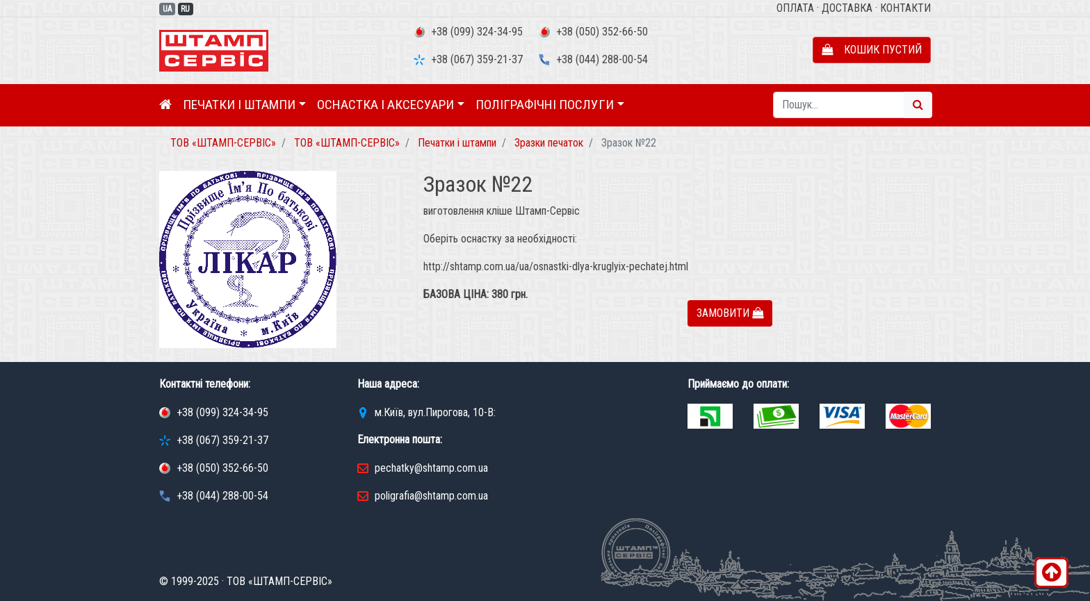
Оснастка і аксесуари (385, 105)
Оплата (795, 8)
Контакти (905, 8)
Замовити (730, 313)
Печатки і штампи (239, 105)
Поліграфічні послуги (544, 105)
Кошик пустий (872, 49)
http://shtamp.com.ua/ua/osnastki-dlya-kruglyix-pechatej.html (555, 266)
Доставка (847, 8)
